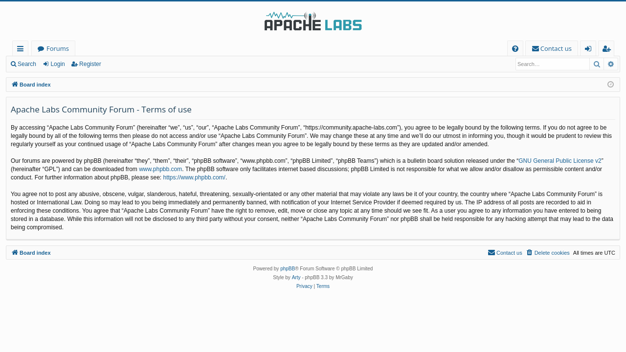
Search (27, 64)
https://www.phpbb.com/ (194, 177)
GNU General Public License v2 (559, 160)
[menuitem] (515, 48)
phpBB (287, 268)
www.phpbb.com (160, 169)
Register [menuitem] (608, 50)
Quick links (22, 50)
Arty (296, 277)
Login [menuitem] (590, 50)
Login (57, 64)
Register (90, 64)
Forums (57, 48)
